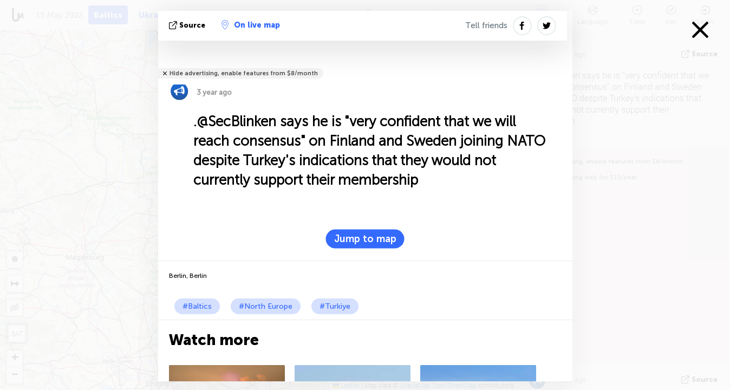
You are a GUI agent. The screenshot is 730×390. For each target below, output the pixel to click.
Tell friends (486, 25)
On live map (250, 25)
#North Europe (265, 306)
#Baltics (197, 306)
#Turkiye (335, 306)
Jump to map (365, 239)
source (188, 25)
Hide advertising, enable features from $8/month (244, 73)
